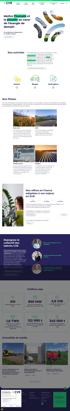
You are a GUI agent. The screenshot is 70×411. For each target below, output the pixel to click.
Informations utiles (45, 392)
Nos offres (33, 3)
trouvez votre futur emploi (10, 274)
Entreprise (38, 211)
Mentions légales (45, 394)
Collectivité (46, 211)
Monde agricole (30, 211)
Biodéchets (27, 375)
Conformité (31, 392)
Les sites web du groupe (46, 396)
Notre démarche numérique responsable (34, 398)
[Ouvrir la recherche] (66, 3)
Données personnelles (32, 395)
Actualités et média (42, 3)
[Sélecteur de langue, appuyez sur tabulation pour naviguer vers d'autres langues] (67, 0)
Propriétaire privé (31, 214)
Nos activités (26, 3)
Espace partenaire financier (59, 0)
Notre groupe (18, 3)
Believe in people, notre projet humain (12, 271)
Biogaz (4, 376)
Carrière (62, 3)
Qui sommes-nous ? (22, 394)
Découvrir (29, 223)
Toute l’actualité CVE (34, 381)
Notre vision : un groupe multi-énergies (36, 68)
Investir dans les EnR (53, 3)
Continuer (63, 214)
